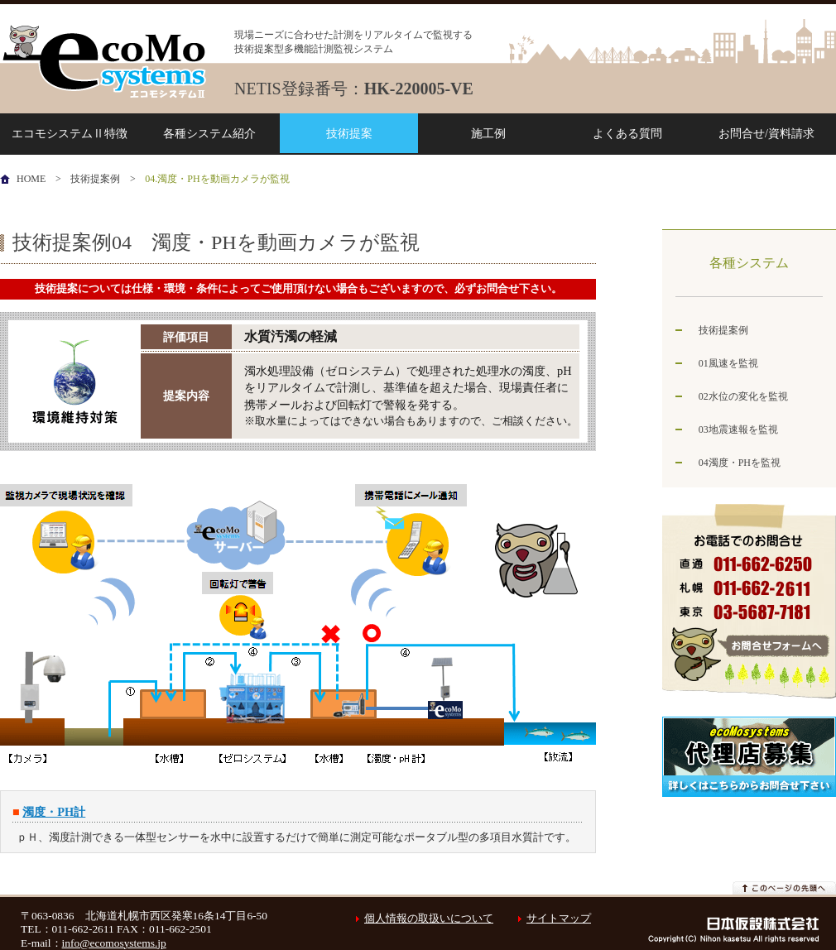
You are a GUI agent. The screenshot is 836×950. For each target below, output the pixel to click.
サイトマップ (558, 918)
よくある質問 (627, 133)
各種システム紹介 (209, 133)
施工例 (488, 133)
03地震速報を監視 (738, 429)
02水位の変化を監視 (743, 396)
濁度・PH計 (53, 811)
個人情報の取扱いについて (420, 918)
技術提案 (349, 133)
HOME (31, 179)
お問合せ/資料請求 (766, 133)
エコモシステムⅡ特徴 (69, 133)
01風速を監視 (728, 363)
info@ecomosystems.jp (114, 943)
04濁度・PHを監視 (740, 462)
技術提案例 (95, 179)
